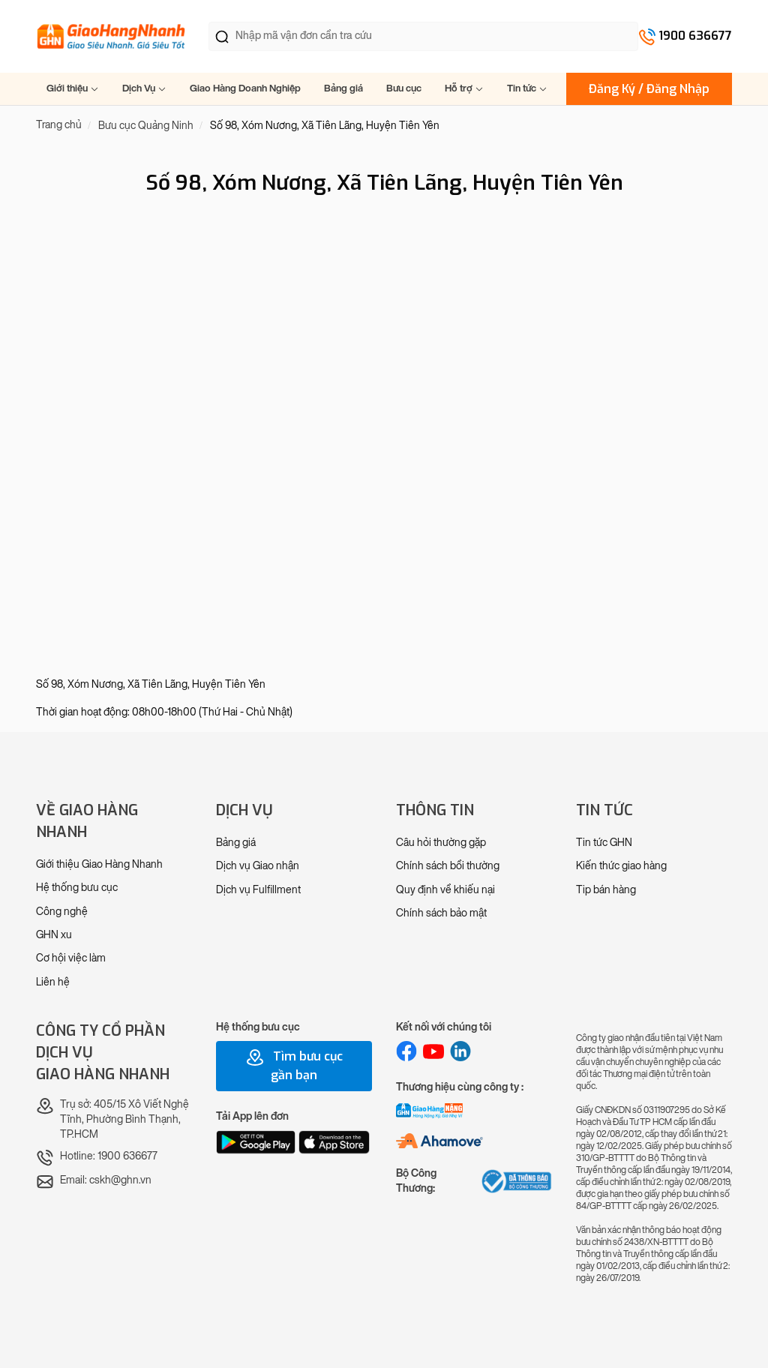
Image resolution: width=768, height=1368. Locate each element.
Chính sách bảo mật (441, 913)
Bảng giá (343, 88)
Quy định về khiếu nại (445, 890)
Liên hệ (53, 982)
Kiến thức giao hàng (621, 866)
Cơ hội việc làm (71, 958)
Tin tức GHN (604, 842)
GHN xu (54, 934)
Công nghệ (62, 911)
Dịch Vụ (144, 88)
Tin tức (527, 88)
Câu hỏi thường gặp (441, 842)
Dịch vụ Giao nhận (257, 866)
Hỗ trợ (464, 88)
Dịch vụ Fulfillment (258, 890)
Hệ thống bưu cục (77, 887)
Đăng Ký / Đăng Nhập (649, 89)
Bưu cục (404, 88)
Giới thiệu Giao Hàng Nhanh (99, 864)
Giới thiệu (72, 88)
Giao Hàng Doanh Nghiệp (245, 88)
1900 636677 (695, 36)
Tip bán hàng (606, 890)
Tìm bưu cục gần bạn (294, 1065)
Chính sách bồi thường (448, 866)
